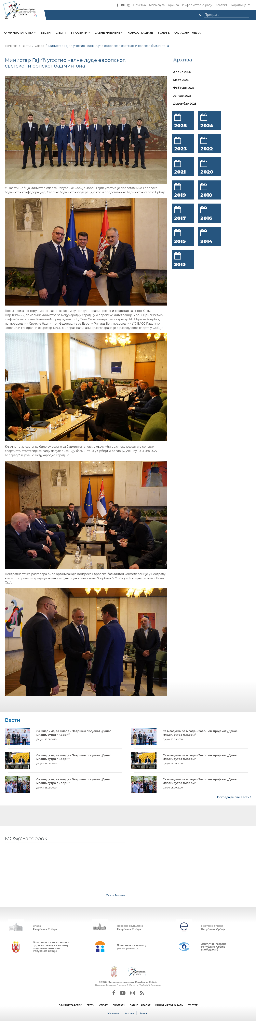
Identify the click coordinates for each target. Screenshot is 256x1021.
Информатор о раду (197, 5)
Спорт (61, 32)
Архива (173, 5)
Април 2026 (182, 72)
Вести (46, 32)
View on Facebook (115, 895)
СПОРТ (103, 1005)
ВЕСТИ (90, 1005)
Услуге (164, 32)
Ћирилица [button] (238, 5)
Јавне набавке (108, 32)
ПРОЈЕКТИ (118, 1005)
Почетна (139, 5)
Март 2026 (181, 80)
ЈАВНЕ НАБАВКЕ (140, 1005)
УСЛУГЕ (193, 1005)
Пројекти (79, 32)
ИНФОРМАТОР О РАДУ (169, 1005)
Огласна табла (187, 32)
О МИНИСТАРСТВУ (70, 1005)
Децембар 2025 (184, 103)
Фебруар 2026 (183, 88)
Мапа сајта (157, 5)
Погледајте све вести (234, 797)
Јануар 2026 (182, 96)
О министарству (19, 32)
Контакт (221, 5)
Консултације (140, 32)
